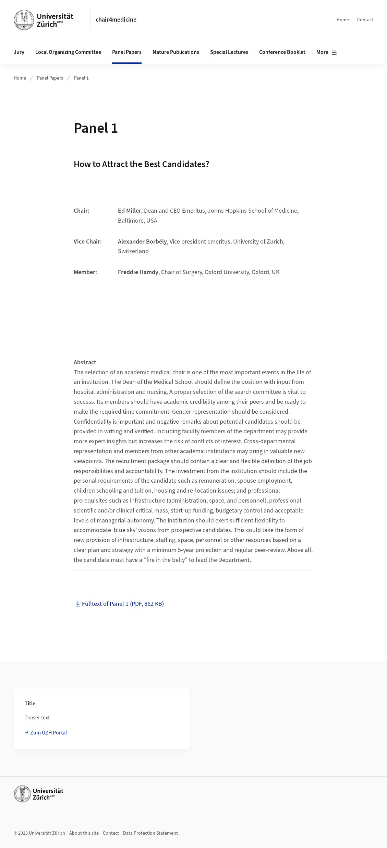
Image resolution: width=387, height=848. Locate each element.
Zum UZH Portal (48, 733)
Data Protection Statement (150, 833)
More (326, 52)
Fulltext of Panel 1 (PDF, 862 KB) (123, 604)
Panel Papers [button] (127, 52)
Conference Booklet (282, 52)
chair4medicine (116, 19)
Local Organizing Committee (68, 52)
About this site (84, 833)
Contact (365, 19)
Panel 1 (81, 78)
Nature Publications (176, 52)
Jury (19, 52)
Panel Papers (50, 78)
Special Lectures (229, 52)
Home (343, 19)
